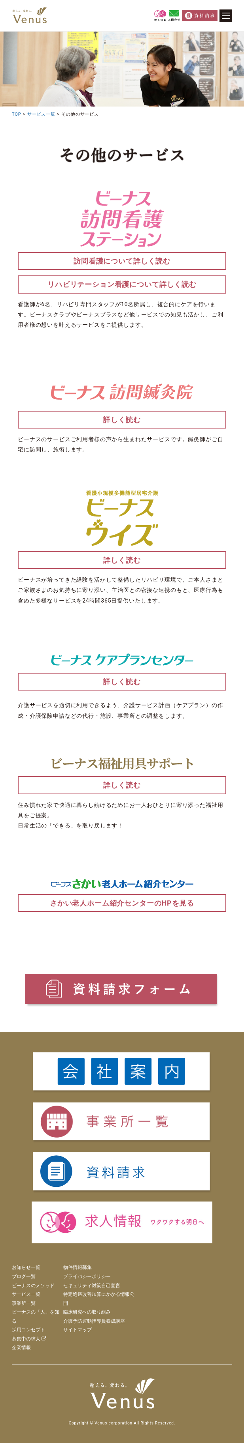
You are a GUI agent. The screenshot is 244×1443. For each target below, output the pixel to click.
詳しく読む (121, 419)
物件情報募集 (77, 1267)
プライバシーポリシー (87, 1276)
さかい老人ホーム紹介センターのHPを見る (122, 903)
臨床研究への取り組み (87, 1312)
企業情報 (21, 1347)
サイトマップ (77, 1330)
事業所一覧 (24, 1303)
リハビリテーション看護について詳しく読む (122, 284)
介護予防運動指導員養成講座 (94, 1321)
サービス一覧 (41, 114)
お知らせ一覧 (26, 1267)
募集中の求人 (29, 1339)
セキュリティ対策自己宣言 (91, 1285)
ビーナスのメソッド (33, 1285)
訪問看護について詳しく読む (122, 261)
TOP (16, 114)
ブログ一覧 (24, 1276)
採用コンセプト (28, 1330)
